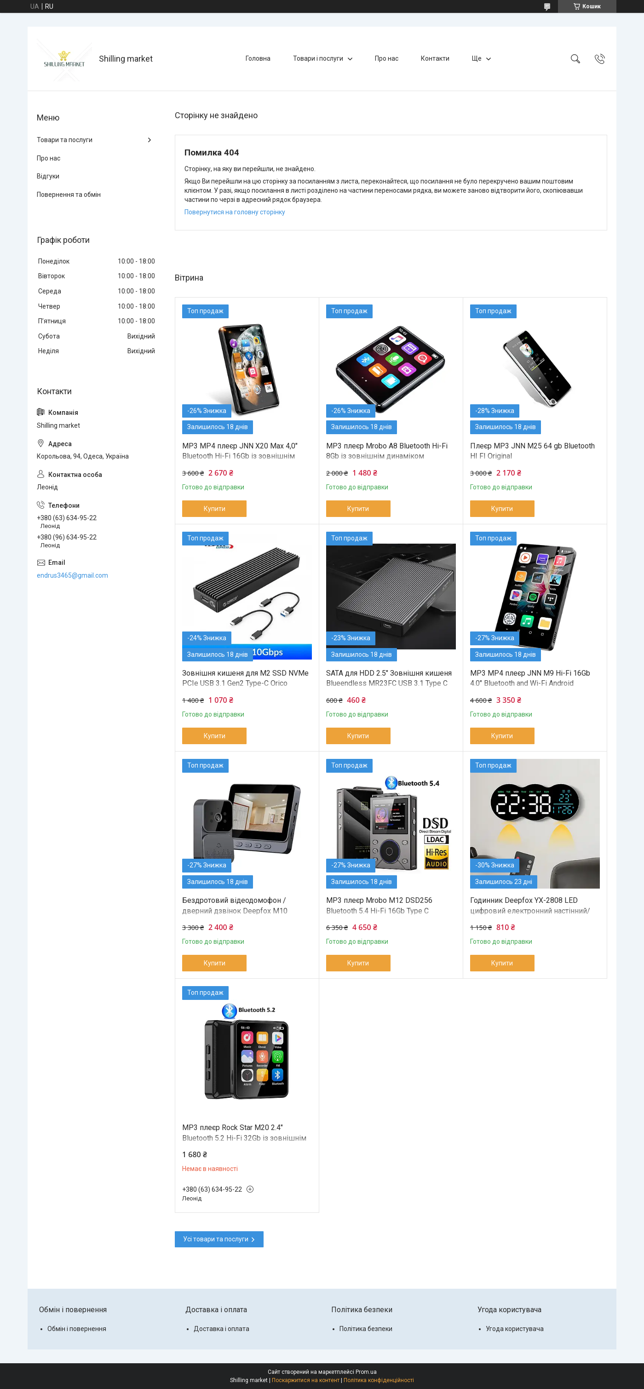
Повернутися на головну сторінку (234, 212)
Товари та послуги (64, 139)
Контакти (435, 58)
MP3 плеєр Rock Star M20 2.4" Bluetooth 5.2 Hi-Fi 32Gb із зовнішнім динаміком (244, 1138)
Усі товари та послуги (215, 1239)
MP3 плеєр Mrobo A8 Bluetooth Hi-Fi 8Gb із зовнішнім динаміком (387, 451)
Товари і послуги (318, 58)
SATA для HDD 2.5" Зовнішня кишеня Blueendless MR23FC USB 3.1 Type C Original (389, 683)
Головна (258, 58)
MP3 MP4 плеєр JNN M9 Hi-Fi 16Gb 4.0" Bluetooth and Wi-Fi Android (530, 678)
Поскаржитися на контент (305, 1380)
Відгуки (48, 176)
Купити (214, 508)
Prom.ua (366, 1372)
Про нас (386, 58)
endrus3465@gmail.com (72, 575)
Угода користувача (515, 1328)
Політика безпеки (365, 1328)
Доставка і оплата (221, 1328)
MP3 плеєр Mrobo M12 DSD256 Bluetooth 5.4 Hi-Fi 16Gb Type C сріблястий (379, 910)
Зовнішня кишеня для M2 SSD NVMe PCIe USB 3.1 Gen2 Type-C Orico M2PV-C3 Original (245, 683)
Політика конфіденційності (379, 1380)
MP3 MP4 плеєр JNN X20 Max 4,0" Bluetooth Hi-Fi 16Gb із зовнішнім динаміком (240, 456)
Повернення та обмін (69, 194)
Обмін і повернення (76, 1328)
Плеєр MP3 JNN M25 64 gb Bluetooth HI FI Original (532, 451)
